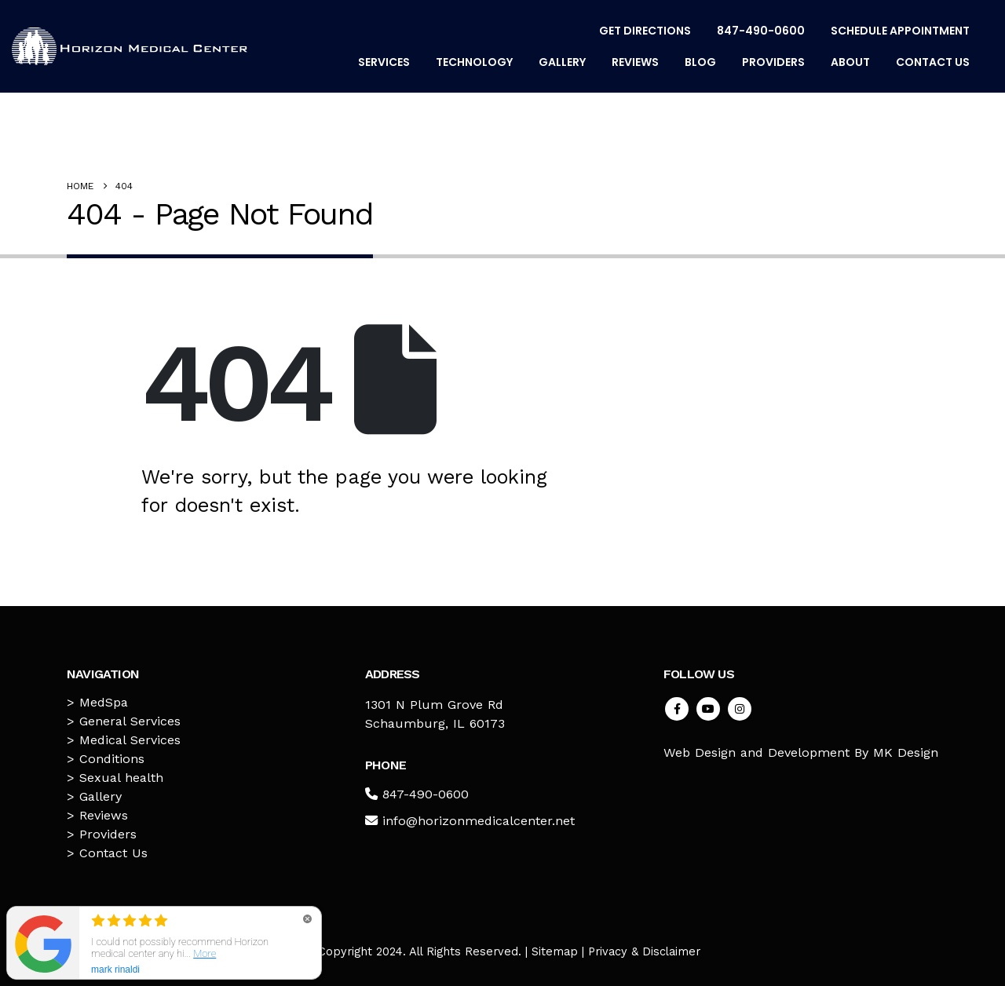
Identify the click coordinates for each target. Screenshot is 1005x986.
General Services (130, 721)
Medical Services (130, 739)
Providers (773, 62)
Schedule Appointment (900, 30)
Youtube (708, 709)
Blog (700, 62)
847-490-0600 (761, 30)
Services (384, 62)
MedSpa (103, 702)
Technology (474, 62)
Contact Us (933, 62)
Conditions (111, 758)
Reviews (635, 62)
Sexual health (121, 777)
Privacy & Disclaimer (644, 951)
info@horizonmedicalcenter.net (478, 820)
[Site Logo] (129, 46)
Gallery (562, 62)
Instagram (739, 709)
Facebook (677, 709)
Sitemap (555, 951)
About (850, 62)
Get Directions (645, 30)
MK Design (905, 752)
